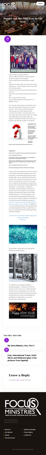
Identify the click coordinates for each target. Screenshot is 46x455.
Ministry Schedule (30, 429)
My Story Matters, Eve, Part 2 (21, 345)
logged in (18, 380)
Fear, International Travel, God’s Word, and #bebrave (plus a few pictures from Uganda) (22, 358)
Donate (7, 435)
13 (6, 349)
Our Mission (8, 432)
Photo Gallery (28, 432)
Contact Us (27, 435)
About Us (8, 429)
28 (7, 38)
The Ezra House (10, 438)
